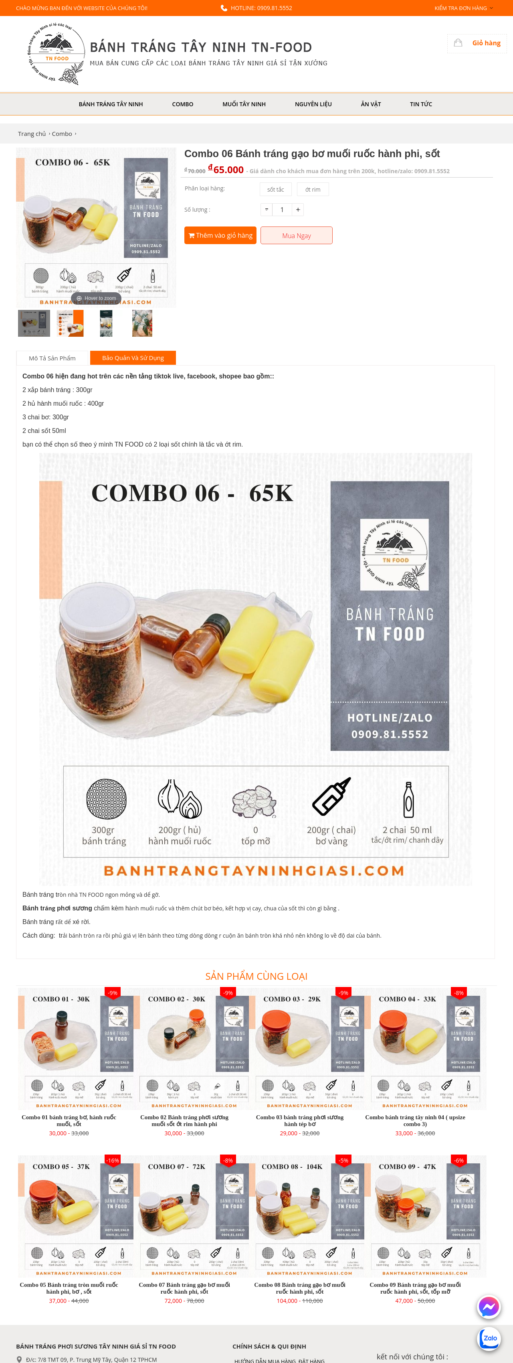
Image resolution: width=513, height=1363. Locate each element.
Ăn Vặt (371, 104)
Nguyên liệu (313, 104)
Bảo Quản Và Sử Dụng (133, 358)
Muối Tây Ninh (244, 104)
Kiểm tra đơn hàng (461, 8)
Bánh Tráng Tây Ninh (111, 104)
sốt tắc (275, 189)
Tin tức (421, 104)
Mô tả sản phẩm (52, 358)
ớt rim (313, 189)
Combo (183, 104)
